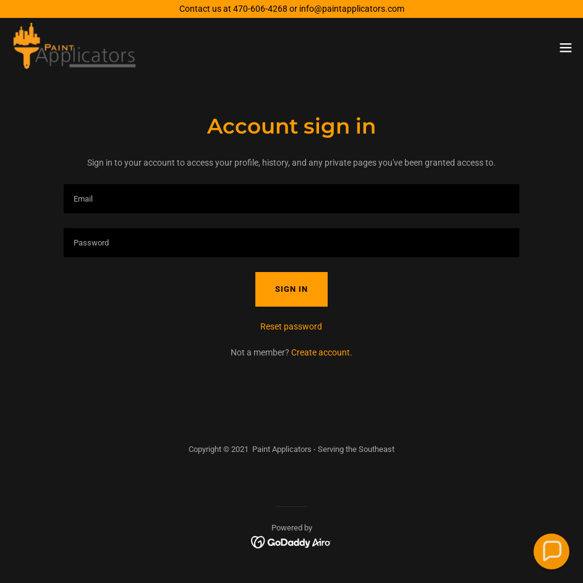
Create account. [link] (321, 352)
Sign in (291, 289)
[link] (75, 47)
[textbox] (292, 198)
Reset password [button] (291, 326)
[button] (565, 47)
